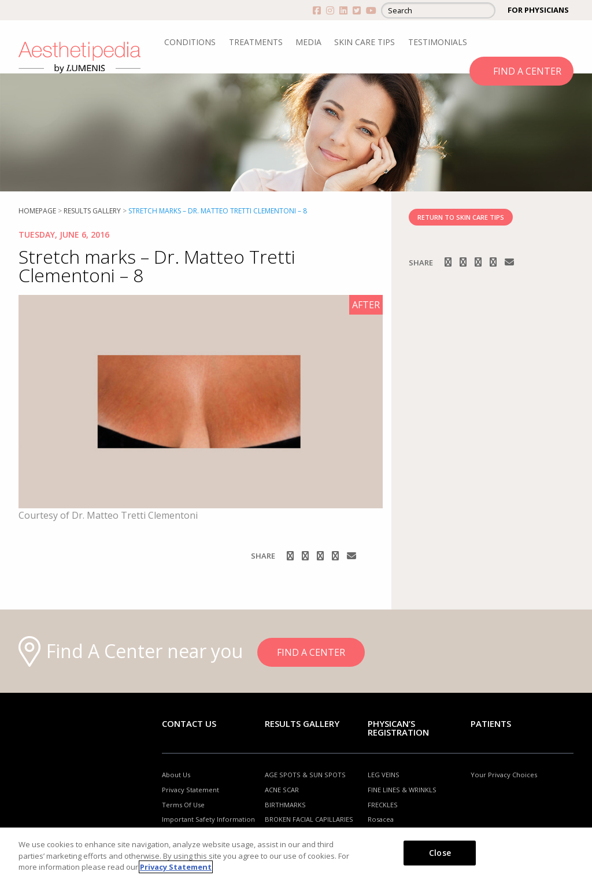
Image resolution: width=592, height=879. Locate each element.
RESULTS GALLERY (92, 211)
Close (440, 852)
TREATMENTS (256, 41)
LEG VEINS (383, 774)
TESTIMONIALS (437, 41)
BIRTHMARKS (285, 804)
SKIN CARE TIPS (364, 41)
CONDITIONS (190, 41)
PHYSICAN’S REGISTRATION (398, 728)
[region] (296, 853)
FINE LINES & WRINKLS (402, 789)
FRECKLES (383, 804)
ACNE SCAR (282, 789)
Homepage (37, 211)
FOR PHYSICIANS (538, 10)
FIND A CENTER (527, 71)
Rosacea (381, 819)
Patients (491, 723)
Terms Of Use (183, 804)
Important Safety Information (208, 819)
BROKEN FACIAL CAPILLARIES (309, 819)
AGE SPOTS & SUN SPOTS (305, 774)
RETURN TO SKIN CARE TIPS (460, 217)
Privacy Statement (190, 789)
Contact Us (189, 723)
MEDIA (308, 41)
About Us (176, 774)
